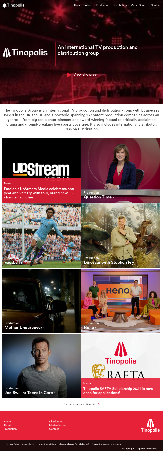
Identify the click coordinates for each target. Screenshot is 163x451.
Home (77, 5)
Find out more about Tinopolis (81, 404)
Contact (155, 5)
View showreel (82, 74)
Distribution (120, 5)
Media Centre (139, 5)
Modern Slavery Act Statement (74, 443)
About (88, 5)
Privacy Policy (12, 443)
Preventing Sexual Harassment (107, 443)
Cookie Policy (28, 443)
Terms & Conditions (46, 443)
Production (102, 5)
